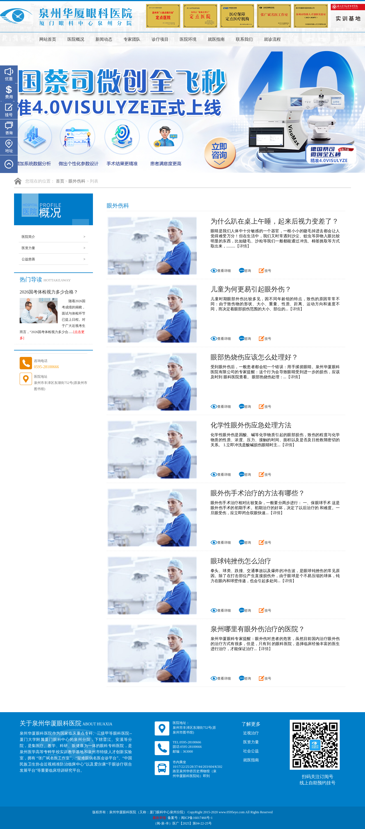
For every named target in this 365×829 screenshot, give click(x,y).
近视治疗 (251, 733)
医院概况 (75, 39)
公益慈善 (53, 259)
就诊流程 (272, 39)
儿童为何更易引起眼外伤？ (251, 289)
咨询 (245, 271)
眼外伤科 (77, 181)
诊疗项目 (160, 39)
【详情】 (243, 246)
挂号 (265, 271)
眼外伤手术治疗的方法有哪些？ (258, 493)
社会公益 (251, 751)
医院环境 (188, 39)
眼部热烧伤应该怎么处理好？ (254, 357)
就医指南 (216, 39)
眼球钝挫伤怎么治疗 (241, 561)
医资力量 (53, 248)
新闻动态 (103, 39)
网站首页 (47, 39)
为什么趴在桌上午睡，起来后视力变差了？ (275, 221)
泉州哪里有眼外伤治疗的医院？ (258, 629)
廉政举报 (159, 818)
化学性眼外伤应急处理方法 (251, 425)
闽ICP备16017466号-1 (197, 818)
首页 (60, 181)
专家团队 (132, 39)
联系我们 (244, 39)
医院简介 (53, 236)
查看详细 (221, 270)
